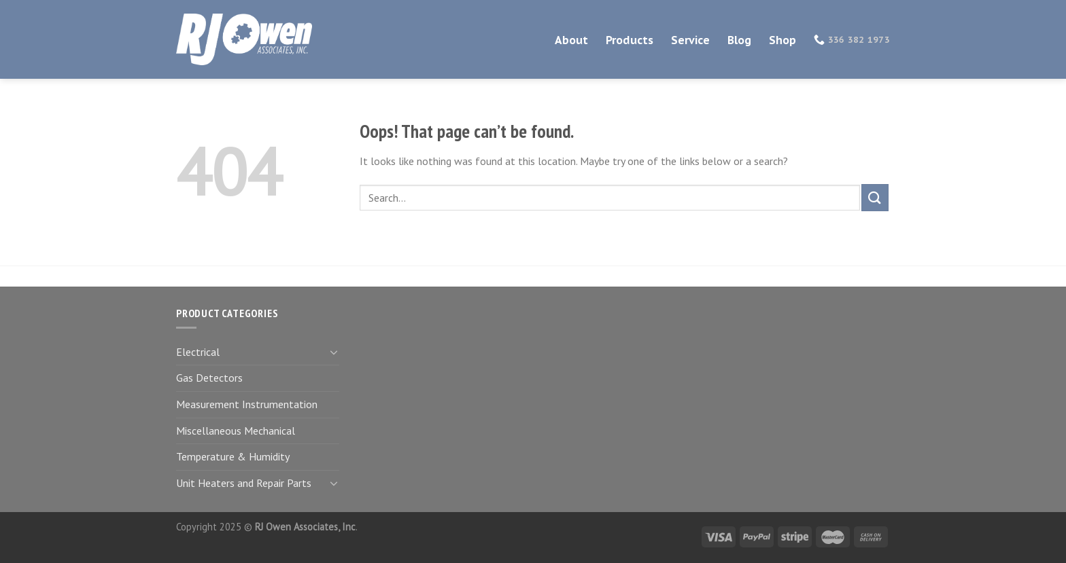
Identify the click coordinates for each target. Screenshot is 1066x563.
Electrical (198, 352)
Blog (739, 40)
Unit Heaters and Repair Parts (243, 483)
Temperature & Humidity (233, 456)
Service (690, 40)
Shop (782, 40)
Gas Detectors (209, 377)
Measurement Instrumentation (246, 404)
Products (629, 40)
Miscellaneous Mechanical (235, 430)
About (571, 40)
